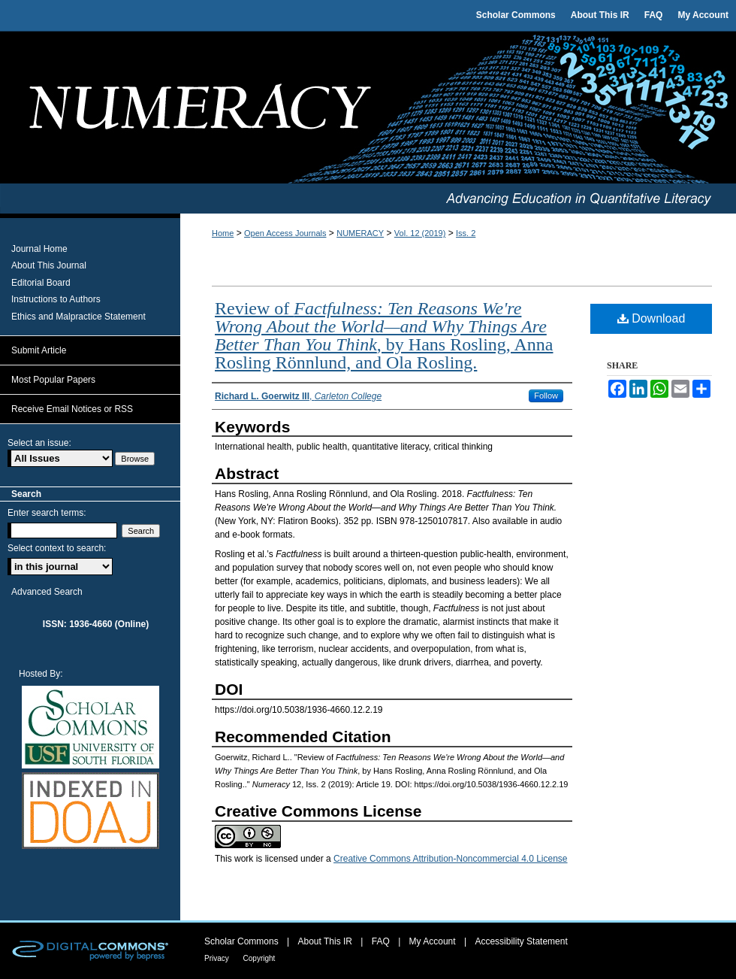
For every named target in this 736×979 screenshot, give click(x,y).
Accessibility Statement (521, 941)
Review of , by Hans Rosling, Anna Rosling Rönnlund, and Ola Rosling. (384, 335)
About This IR (326, 941)
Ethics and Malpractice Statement (78, 316)
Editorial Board (41, 282)
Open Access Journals (285, 233)
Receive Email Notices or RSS (72, 409)
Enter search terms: (47, 513)
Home (223, 233)
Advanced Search (47, 591)
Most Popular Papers (53, 379)
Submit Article (38, 350)
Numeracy (368, 107)
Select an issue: (39, 443)
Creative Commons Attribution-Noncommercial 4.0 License (450, 858)
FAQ (382, 941)
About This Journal (48, 265)
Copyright (259, 958)
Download (651, 318)
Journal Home (39, 249)
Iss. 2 (465, 233)
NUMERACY (360, 233)
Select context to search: (57, 548)
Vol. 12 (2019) (420, 233)
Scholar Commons (242, 941)
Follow (546, 395)
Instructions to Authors (56, 299)
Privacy (217, 958)
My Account (433, 941)
